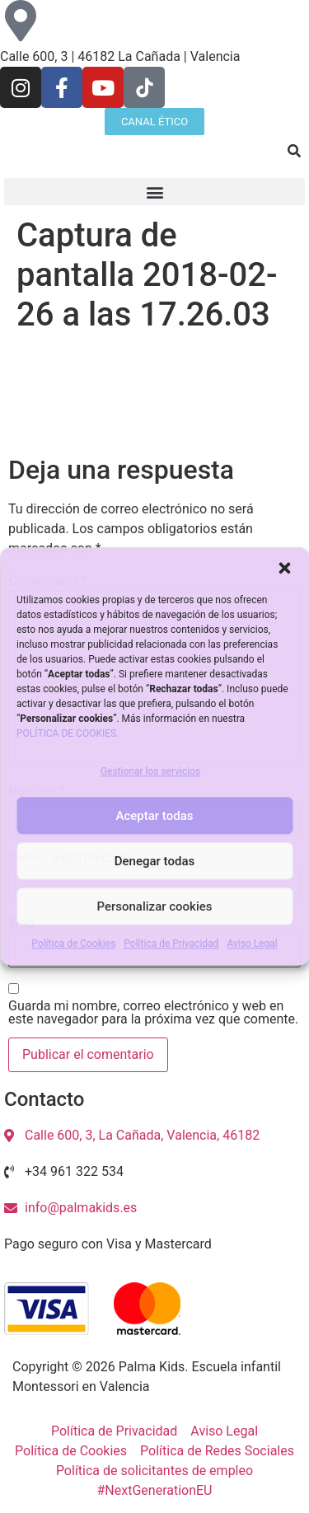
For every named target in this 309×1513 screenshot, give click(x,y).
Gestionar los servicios (150, 772)
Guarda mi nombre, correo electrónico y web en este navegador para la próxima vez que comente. (153, 1013)
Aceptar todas (155, 815)
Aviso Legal (252, 944)
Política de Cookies (73, 944)
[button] (284, 568)
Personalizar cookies (154, 906)
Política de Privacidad (171, 944)
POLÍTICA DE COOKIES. (67, 733)
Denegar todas (154, 861)
